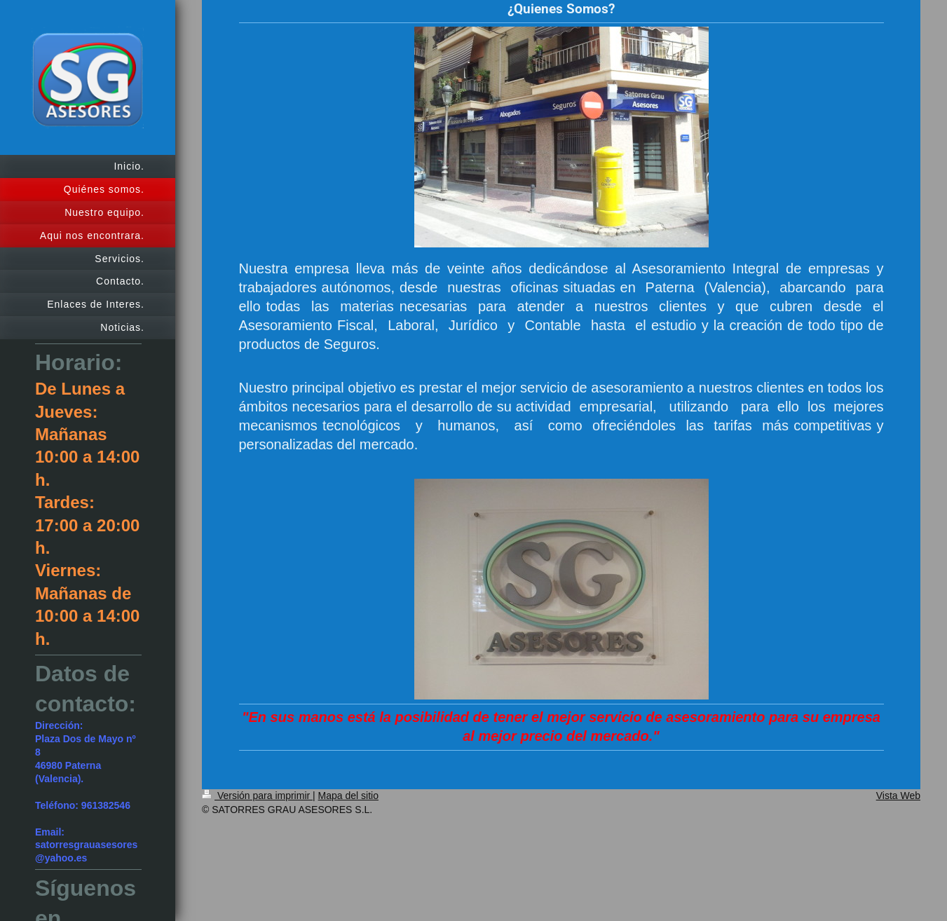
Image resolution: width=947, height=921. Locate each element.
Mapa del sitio (348, 795)
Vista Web (898, 795)
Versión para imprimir (257, 795)
